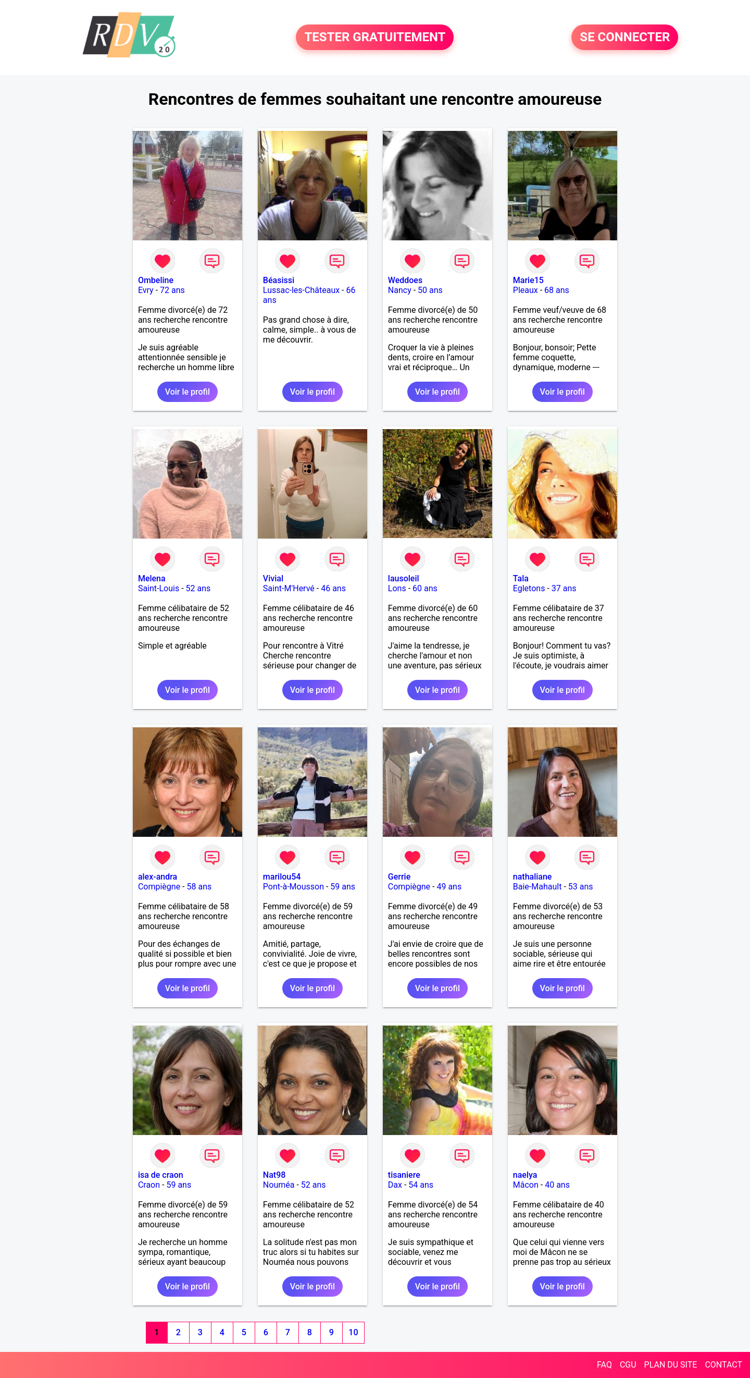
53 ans (580, 887)
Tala (521, 578)
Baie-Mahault (537, 887)
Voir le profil (187, 392)
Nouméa (279, 1185)
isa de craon (160, 1175)
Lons (397, 588)
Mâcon (526, 1185)
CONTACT (723, 1365)
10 (353, 1332)
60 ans (425, 588)
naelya (525, 1175)
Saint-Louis (158, 588)
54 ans (420, 1185)
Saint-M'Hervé (289, 588)
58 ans (198, 887)
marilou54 (282, 877)
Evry (146, 290)
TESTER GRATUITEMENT (374, 37)
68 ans (556, 290)
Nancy (399, 290)
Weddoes (405, 280)
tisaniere (404, 1175)
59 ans (342, 887)
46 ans (333, 588)
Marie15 (528, 280)
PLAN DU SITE (670, 1365)
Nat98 (274, 1175)
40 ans (557, 1185)
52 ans (198, 588)
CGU (628, 1365)
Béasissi (278, 280)
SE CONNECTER (625, 37)
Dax (395, 1185)
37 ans (564, 588)
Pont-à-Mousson (293, 887)
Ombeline (155, 280)
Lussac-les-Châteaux (301, 290)
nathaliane (532, 877)
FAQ (604, 1365)
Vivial (273, 578)
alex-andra (157, 877)
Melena (152, 578)
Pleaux (525, 290)
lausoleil (403, 578)
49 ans (448, 887)
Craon (149, 1185)
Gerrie (399, 877)
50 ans (430, 290)
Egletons (529, 588)
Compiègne (159, 887)
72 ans (172, 290)
